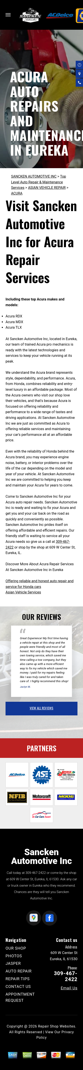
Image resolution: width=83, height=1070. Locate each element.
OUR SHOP (16, 948)
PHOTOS (14, 956)
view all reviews (41, 707)
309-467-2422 (35, 873)
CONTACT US (18, 986)
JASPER (13, 963)
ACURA (16, 193)
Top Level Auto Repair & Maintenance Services (38, 182)
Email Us (69, 988)
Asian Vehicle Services (23, 592)
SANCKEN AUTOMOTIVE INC (33, 176)
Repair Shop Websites (56, 1026)
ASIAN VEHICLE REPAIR (47, 188)
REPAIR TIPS (18, 978)
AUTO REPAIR (19, 971)
